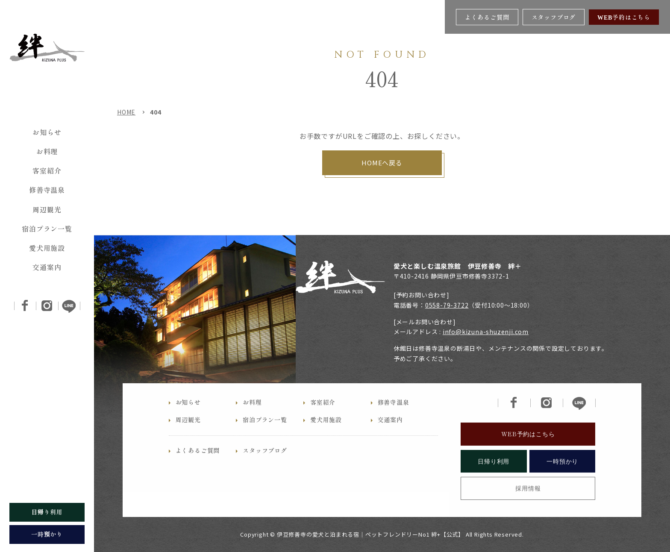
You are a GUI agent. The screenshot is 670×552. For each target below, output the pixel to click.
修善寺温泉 (47, 190)
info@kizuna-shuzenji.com (486, 331)
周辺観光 (46, 209)
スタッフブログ (554, 17)
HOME (126, 112)
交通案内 (46, 267)
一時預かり (562, 476)
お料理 (47, 151)
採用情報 (528, 503)
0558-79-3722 (447, 305)
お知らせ (46, 132)
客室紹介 (46, 170)
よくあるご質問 (487, 17)
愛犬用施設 (47, 248)
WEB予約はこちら (623, 17)
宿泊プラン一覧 (47, 228)
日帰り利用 (493, 476)
